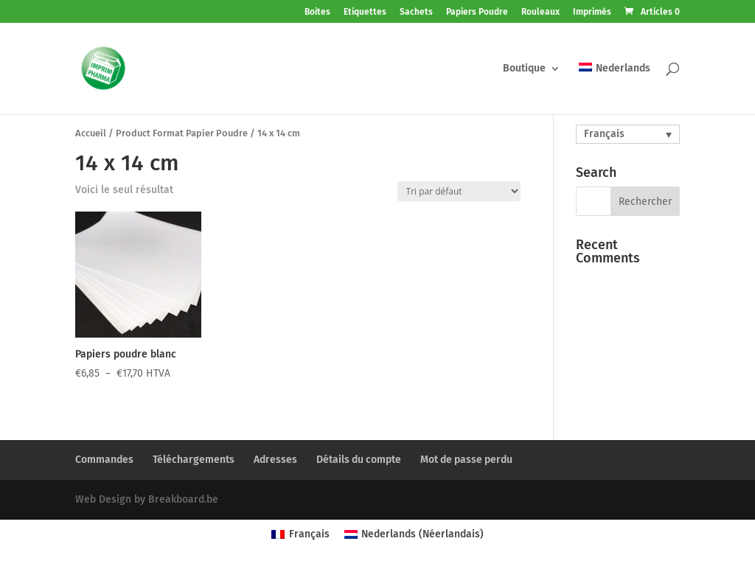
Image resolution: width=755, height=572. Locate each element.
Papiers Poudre (477, 12)
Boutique (524, 68)
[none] (628, 134)
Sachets (416, 12)
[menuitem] (614, 88)
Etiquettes (365, 12)
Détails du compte (358, 459)
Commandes (104, 459)
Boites (317, 12)
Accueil (90, 133)
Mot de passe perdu (466, 459)
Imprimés (592, 12)
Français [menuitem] (604, 134)
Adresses (275, 459)
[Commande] (459, 191)
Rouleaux (540, 12)
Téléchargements (193, 459)
